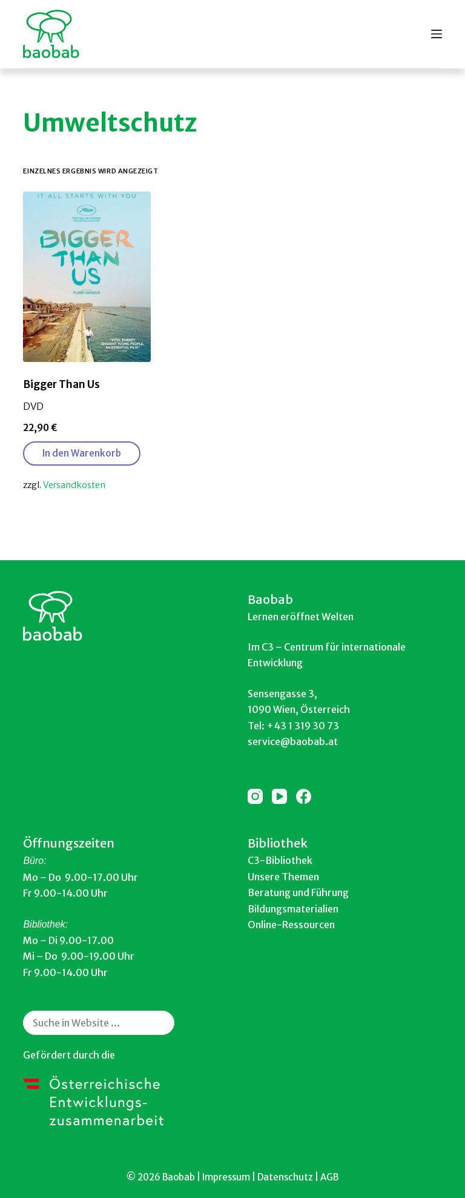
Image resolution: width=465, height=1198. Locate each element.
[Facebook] (303, 796)
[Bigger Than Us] (86, 277)
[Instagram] (255, 796)
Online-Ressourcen (291, 925)
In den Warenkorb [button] (81, 453)
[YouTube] (279, 796)
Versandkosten (74, 485)
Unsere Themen (283, 877)
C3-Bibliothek (280, 860)
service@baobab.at (293, 741)
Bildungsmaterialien (293, 909)
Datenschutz (285, 1177)
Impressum (226, 1177)
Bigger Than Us (61, 384)
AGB (329, 1177)
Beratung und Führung (298, 892)
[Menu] (436, 33)
